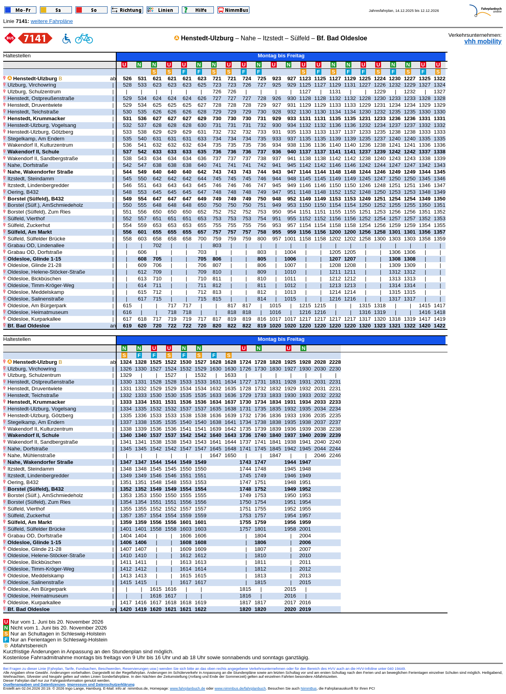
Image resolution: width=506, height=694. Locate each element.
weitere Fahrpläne (52, 21)
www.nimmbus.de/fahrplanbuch (240, 688)
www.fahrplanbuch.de (187, 688)
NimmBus (309, 688)
